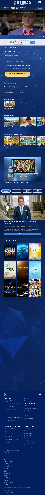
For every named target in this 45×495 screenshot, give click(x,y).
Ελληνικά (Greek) (8, 460)
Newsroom (27, 412)
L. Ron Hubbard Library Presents (13, 416)
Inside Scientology (10, 405)
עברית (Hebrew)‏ (8, 466)
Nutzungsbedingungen (8, 488)
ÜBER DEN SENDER (29, 403)
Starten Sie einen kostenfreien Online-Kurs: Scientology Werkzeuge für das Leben (16, 91)
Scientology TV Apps (10, 441)
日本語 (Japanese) (8, 471)
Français (6, 483)
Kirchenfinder (27, 434)
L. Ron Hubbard (28, 432)
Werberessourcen (29, 417)
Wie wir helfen (28, 439)
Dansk (5, 457)
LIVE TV (26, 398)
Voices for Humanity (10, 414)
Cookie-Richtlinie (7, 489)
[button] (44, 191)
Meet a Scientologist (10, 411)
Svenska (6, 480)
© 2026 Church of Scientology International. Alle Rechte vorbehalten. (17, 486)
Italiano (6, 469)
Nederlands (7, 473)
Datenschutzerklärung (8, 491)
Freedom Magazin (29, 446)
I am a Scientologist (10, 419)
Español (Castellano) (9, 464)
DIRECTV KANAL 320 (10, 427)
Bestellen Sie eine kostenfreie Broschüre (15, 87)
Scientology (27, 427)
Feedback (27, 415)
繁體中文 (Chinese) (9, 481)
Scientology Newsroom (30, 441)
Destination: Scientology (11, 408)
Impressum (6, 493)
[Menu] (5, 2)
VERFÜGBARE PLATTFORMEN (12, 425)
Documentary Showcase (11, 422)
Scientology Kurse (29, 430)
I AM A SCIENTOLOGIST (10, 47)
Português (6, 476)
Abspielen (22, 234)
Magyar (6, 467)
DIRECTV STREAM (10, 430)
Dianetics (26, 437)
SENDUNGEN (7, 398)
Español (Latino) (8, 462)
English (5, 455)
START (32, 42)
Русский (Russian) (8, 478)
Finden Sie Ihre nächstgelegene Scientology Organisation (13, 82)
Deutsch (6, 459)
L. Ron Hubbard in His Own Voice (13, 403)
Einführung (27, 405)
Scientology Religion (29, 444)
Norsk (5, 474)
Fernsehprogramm (29, 400)
